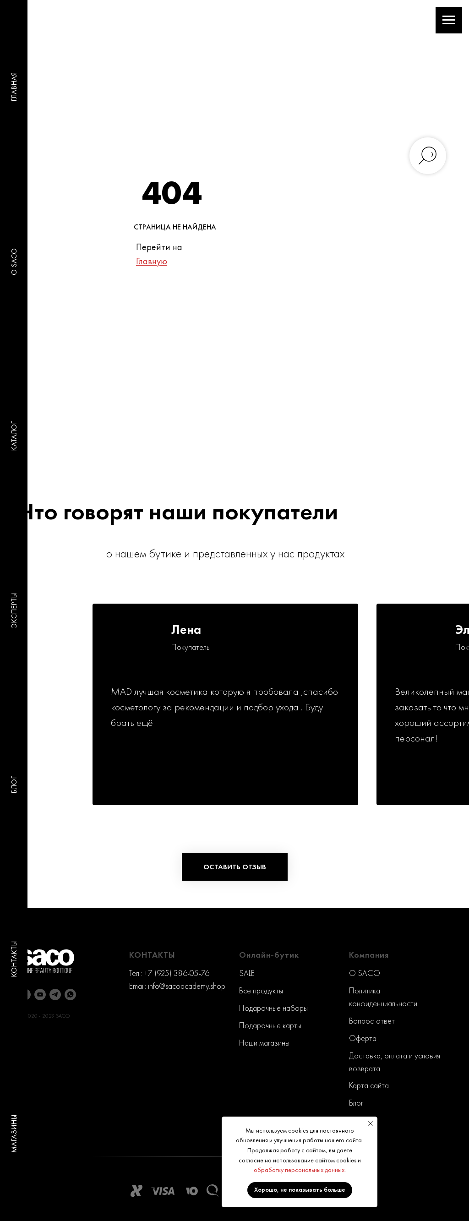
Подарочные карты (270, 1025)
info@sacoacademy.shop (186, 986)
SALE (247, 973)
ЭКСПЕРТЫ (14, 610)
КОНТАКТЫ (14, 959)
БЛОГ (14, 785)
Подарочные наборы (273, 1008)
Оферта (362, 1038)
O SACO (14, 261)
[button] (235, 867)
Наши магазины (264, 1042)
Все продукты (261, 990)
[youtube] (40, 994)
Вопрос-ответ (372, 1020)
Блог (356, 1102)
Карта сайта (369, 1085)
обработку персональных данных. (300, 1170)
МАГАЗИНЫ (14, 1134)
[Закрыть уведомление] (370, 1123)
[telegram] (55, 994)
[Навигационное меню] (448, 20)
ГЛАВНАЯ (14, 87)
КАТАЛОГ (14, 436)
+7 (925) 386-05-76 (176, 973)
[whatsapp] (70, 994)
